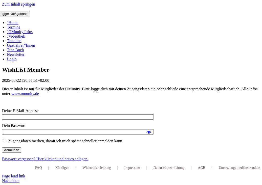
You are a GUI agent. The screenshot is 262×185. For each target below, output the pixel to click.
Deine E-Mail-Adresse (20, 111)
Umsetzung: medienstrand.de (239, 168)
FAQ (38, 168)
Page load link (13, 176)
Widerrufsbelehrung (97, 168)
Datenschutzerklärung (169, 168)
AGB (201, 168)
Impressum (132, 168)
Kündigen (62, 168)
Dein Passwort (14, 125)
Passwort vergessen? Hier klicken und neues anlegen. (45, 159)
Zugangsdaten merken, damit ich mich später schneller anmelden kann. (63, 141)
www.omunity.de (25, 93)
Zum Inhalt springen (18, 4)
